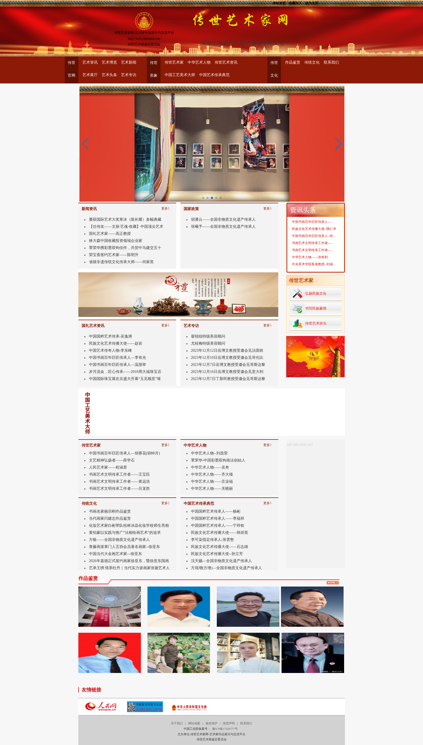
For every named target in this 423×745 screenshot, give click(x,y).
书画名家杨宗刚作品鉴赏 (110, 511)
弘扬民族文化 (315, 293)
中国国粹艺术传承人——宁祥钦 (217, 525)
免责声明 (229, 723)
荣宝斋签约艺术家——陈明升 (113, 255)
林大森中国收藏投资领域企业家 (115, 241)
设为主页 (311, 2)
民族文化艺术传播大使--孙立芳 (217, 554)
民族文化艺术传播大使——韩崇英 (219, 533)
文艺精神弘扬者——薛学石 (112, 460)
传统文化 (312, 62)
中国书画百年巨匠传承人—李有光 (117, 358)
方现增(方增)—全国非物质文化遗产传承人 (226, 568)
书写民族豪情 (315, 308)
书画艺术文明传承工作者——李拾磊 (318, 256)
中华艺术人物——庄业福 (212, 481)
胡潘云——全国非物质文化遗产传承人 (223, 219)
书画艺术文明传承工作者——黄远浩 (119, 481)
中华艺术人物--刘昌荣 (209, 453)
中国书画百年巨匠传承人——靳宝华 (318, 221)
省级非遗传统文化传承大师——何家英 (121, 262)
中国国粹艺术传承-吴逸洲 (110, 336)
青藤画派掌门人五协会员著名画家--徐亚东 (124, 547)
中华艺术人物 (199, 62)
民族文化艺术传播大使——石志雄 (219, 547)
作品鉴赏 (292, 62)
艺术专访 (128, 75)
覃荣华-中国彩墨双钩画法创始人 (218, 460)
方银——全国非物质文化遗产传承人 (119, 540)
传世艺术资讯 (226, 62)
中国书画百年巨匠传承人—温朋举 (117, 365)
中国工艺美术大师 (180, 75)
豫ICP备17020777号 (225, 728)
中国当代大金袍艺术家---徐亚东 (115, 554)
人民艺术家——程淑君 (108, 467)
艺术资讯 (90, 62)
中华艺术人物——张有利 (310, 263)
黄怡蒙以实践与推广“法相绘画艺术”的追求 (125, 533)
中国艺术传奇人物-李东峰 (110, 350)
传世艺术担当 (315, 323)
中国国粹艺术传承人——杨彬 (215, 511)
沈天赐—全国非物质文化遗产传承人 (221, 561)
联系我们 (331, 62)
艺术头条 (109, 75)
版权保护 (212, 723)
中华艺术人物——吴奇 (210, 467)
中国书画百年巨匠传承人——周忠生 (318, 228)
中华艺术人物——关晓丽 (212, 489)
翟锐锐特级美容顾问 (208, 336)
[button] (85, 144)
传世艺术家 (174, 62)
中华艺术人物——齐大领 (212, 474)
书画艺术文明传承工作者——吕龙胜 (119, 489)
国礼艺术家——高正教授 (110, 234)
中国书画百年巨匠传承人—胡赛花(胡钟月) (124, 453)
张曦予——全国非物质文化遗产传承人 (223, 227)
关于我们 (177, 723)
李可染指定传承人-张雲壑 (212, 540)
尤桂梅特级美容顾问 (208, 343)
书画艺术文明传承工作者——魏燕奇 (318, 249)
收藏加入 (295, 2)
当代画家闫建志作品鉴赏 (110, 518)
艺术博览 (109, 62)
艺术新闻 (128, 62)
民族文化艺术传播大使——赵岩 (115, 343)
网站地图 (194, 723)
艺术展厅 (90, 75)
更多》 (166, 207)
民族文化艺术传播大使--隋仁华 (314, 235)
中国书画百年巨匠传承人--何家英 (316, 242)
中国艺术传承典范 (214, 75)
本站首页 (279, 2)
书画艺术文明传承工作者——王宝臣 (119, 474)
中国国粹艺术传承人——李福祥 (217, 518)
